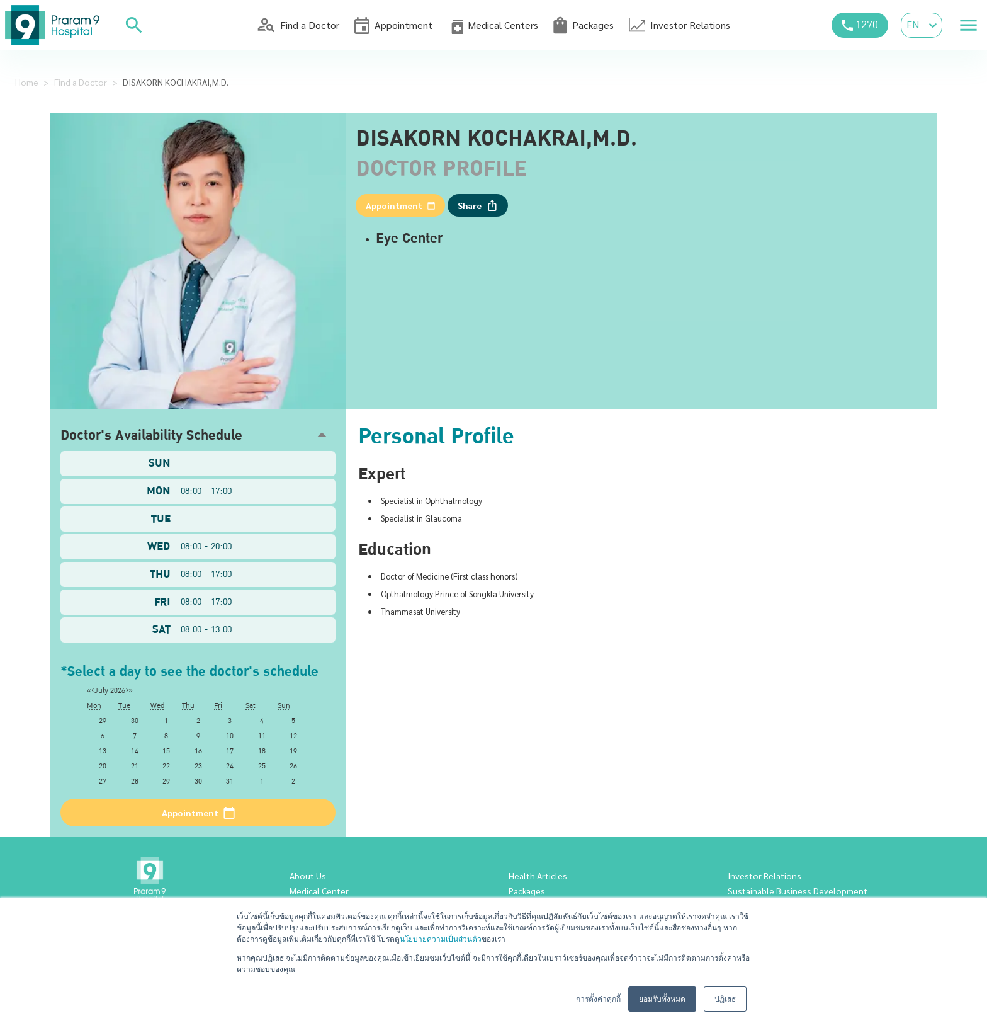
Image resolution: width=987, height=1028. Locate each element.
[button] (198, 435)
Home (26, 82)
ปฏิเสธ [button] (725, 999)
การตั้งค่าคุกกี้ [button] (598, 999)
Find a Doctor (80, 82)
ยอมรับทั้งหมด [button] (662, 999)
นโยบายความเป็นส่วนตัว (441, 939)
